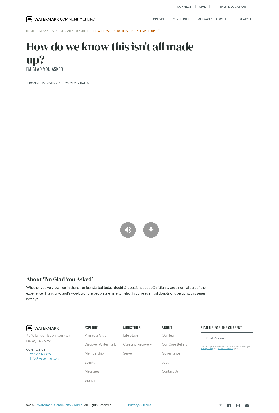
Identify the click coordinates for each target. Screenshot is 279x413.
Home (30, 31)
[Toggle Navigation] (230, 6)
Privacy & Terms (139, 405)
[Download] (151, 229)
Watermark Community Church (59, 405)
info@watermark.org (44, 358)
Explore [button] (158, 19)
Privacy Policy (207, 348)
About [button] (221, 19)
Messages (46, 31)
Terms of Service (225, 348)
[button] (183, 19)
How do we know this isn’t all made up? (127, 31)
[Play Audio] (128, 229)
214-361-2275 (40, 354)
